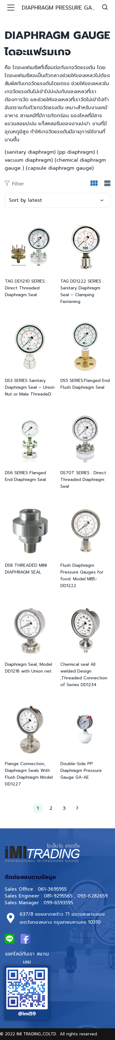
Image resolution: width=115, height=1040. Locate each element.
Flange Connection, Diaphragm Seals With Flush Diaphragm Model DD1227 (29, 773)
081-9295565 (58, 896)
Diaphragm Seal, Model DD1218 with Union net (28, 667)
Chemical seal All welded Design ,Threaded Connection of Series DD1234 (83, 674)
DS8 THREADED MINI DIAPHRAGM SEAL (26, 568)
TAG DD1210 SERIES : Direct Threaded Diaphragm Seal (26, 288)
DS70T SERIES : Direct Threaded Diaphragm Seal (83, 480)
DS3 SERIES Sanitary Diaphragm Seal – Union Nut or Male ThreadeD (30, 387)
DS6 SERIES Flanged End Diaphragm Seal (25, 476)
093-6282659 (92, 896)
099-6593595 (59, 902)
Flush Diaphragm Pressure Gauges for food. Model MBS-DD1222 (81, 575)
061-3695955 (52, 889)
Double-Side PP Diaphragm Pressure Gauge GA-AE (81, 770)
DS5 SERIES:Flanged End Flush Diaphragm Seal (85, 384)
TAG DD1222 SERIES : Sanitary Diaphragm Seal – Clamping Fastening (82, 291)
